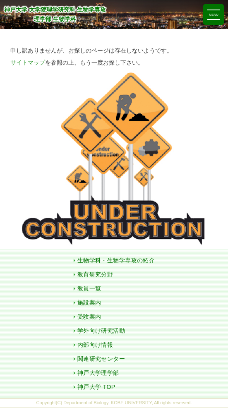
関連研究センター (101, 359)
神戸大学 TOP (96, 387)
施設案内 (89, 302)
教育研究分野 (95, 274)
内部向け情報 (95, 345)
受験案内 (89, 316)
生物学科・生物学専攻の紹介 (116, 260)
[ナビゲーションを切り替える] (213, 14)
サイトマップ (27, 62)
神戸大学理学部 (98, 373)
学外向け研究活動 (101, 331)
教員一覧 (89, 288)
